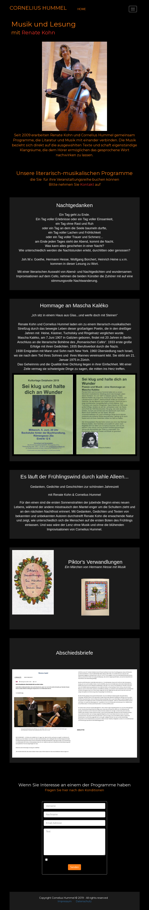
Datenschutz (84, 901)
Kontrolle (52, 859)
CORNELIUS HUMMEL (38, 8)
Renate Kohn (38, 32)
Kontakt (87, 184)
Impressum (65, 901)
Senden (74, 867)
